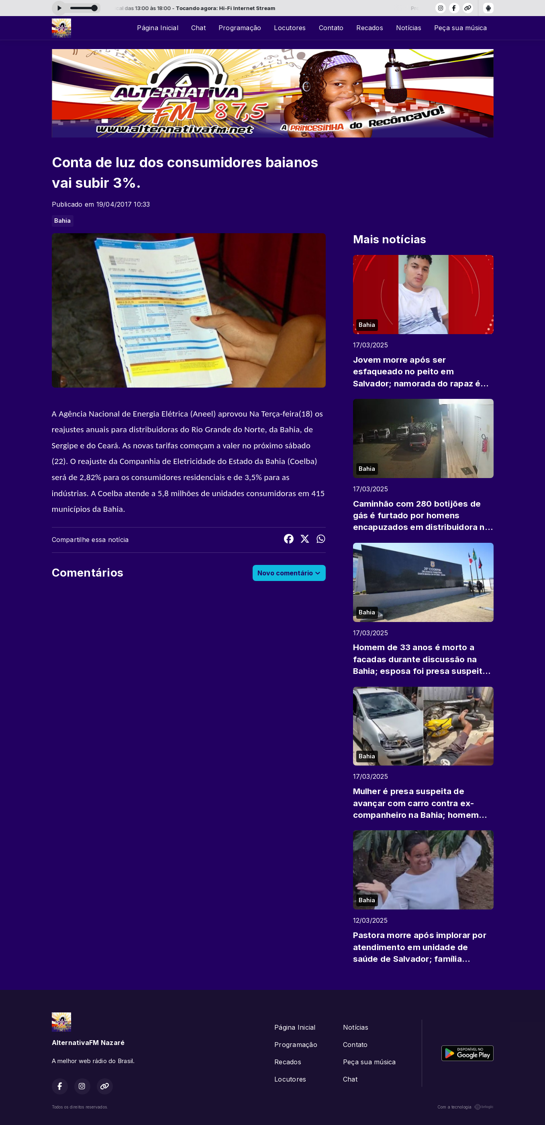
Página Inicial (157, 28)
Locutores (290, 28)
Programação (239, 28)
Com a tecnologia (465, 1107)
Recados (369, 28)
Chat (198, 28)
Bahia (62, 220)
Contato (331, 28)
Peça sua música (460, 28)
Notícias (408, 28)
